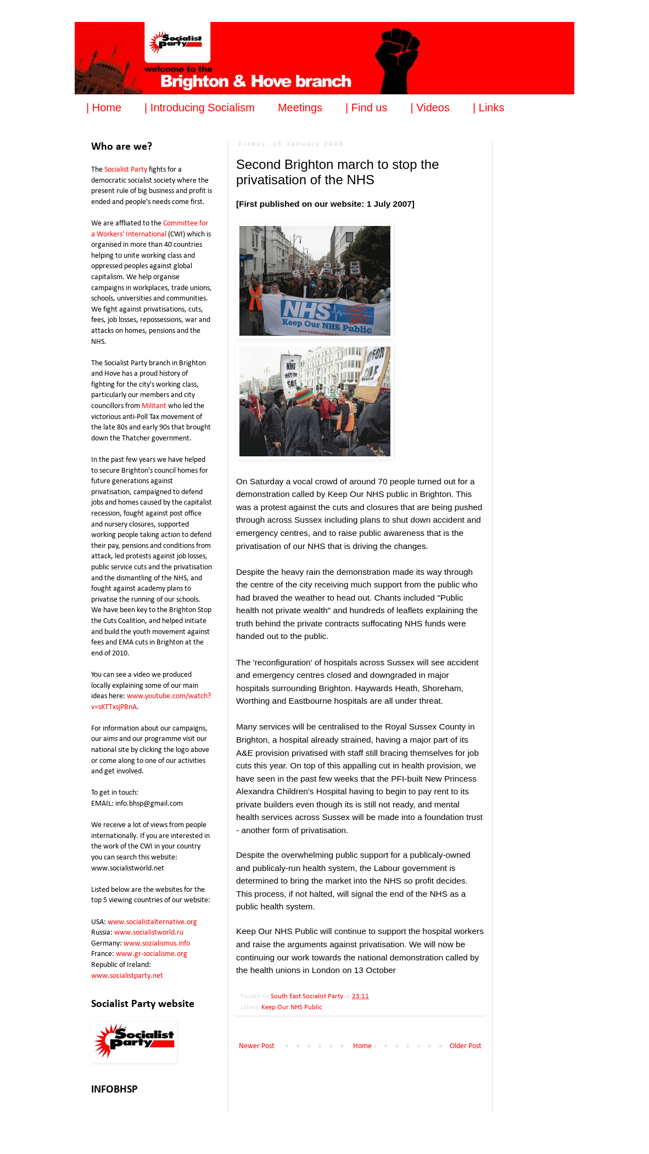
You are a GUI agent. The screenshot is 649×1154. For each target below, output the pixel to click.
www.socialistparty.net (127, 976)
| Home (103, 107)
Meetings (300, 107)
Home (362, 1046)
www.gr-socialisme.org (151, 954)
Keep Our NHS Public (291, 1007)
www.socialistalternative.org (152, 922)
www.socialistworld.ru (148, 933)
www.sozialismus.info (157, 944)
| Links (488, 107)
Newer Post (257, 1046)
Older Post (466, 1046)
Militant (154, 406)
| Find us (366, 107)
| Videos (430, 107)
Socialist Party (125, 170)
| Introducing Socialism (199, 107)
